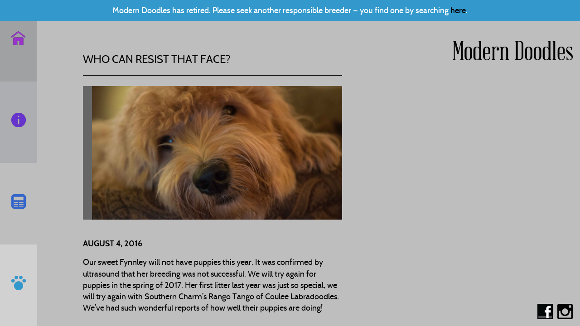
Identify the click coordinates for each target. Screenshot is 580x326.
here (458, 10)
